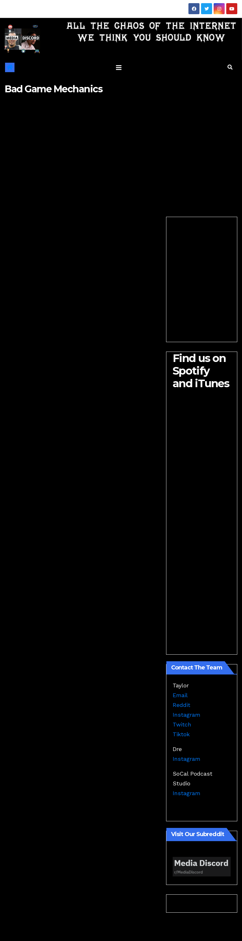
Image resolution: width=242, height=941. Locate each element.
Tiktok (181, 734)
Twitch (182, 724)
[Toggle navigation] (119, 67)
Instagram (186, 714)
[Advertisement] (121, 150)
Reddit (181, 705)
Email (180, 695)
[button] (230, 67)
